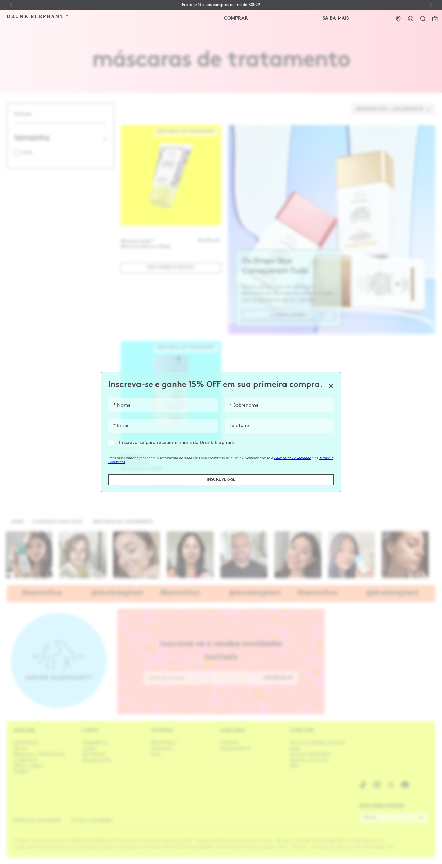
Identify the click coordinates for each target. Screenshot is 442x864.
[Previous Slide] (11, 5)
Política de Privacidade (292, 458)
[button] (423, 18)
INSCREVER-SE (221, 480)
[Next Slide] (431, 5)
